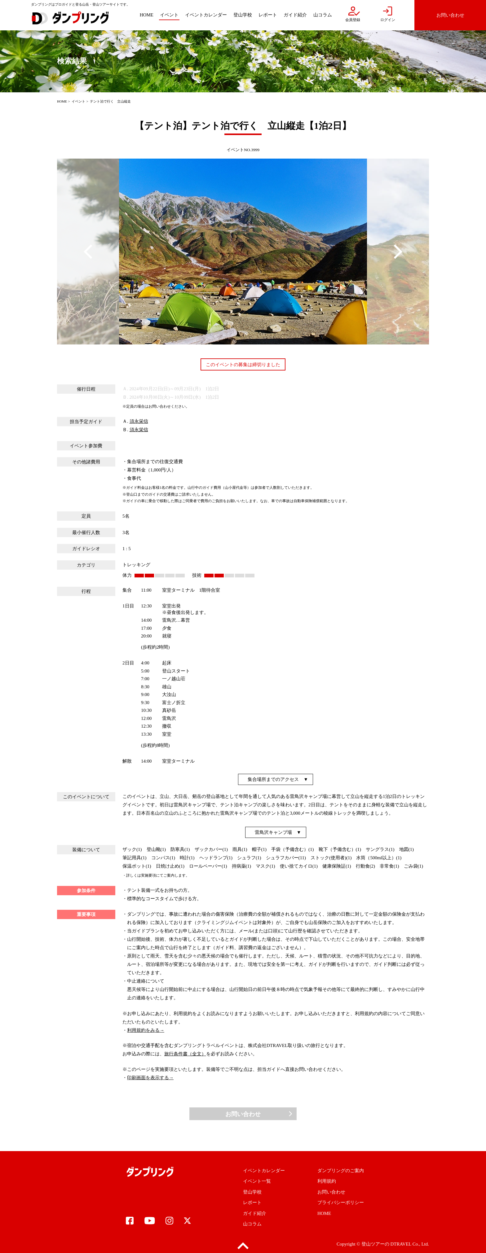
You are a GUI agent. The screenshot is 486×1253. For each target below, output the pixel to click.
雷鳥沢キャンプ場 (273, 832)
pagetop (243, 1246)
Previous (88, 251)
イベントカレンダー (264, 1170)
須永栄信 (139, 421)
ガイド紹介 (254, 1213)
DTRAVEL (400, 1244)
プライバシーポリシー (340, 1202)
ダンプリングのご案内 (340, 1170)
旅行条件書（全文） (185, 1053)
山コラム (252, 1223)
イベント (78, 101)
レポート (252, 1202)
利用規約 (326, 1181)
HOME (62, 101)
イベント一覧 (257, 1181)
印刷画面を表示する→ (150, 1077)
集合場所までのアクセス (273, 779)
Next (398, 251)
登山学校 (252, 1191)
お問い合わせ (243, 1114)
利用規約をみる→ (145, 1030)
